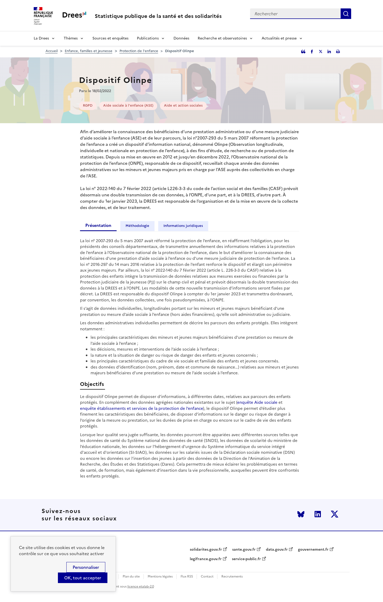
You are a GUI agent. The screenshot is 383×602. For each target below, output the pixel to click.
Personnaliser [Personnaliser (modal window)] (86, 567)
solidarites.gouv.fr (206, 549)
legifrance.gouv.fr (206, 559)
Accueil (52, 50)
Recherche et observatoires (222, 38)
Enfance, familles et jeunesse (88, 50)
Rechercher (346, 13)
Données (181, 38)
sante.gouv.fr (244, 549)
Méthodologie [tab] (137, 225)
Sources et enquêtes (110, 38)
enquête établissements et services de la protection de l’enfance (141, 408)
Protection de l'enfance (139, 50)
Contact (207, 576)
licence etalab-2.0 (140, 586)
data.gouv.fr (277, 549)
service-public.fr (246, 559)
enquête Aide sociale (257, 402)
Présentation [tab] (98, 225)
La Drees (41, 38)
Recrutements (232, 576)
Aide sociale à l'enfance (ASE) (128, 105)
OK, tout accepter (82, 578)
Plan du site (131, 576)
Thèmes (71, 38)
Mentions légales (160, 576)
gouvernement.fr (313, 549)
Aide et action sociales (183, 105)
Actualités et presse (279, 38)
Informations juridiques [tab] (183, 225)
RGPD (87, 105)
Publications (148, 38)
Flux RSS (187, 576)
